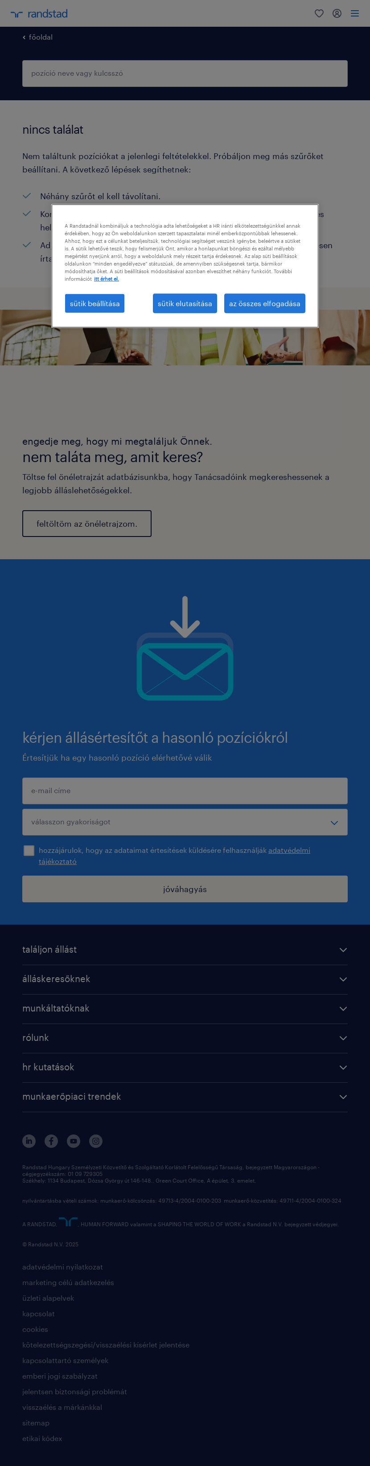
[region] (185, 266)
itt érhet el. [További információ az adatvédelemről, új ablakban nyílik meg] (106, 279)
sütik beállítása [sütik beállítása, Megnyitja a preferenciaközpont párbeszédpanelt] (95, 303)
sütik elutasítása (185, 303)
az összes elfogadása (264, 303)
